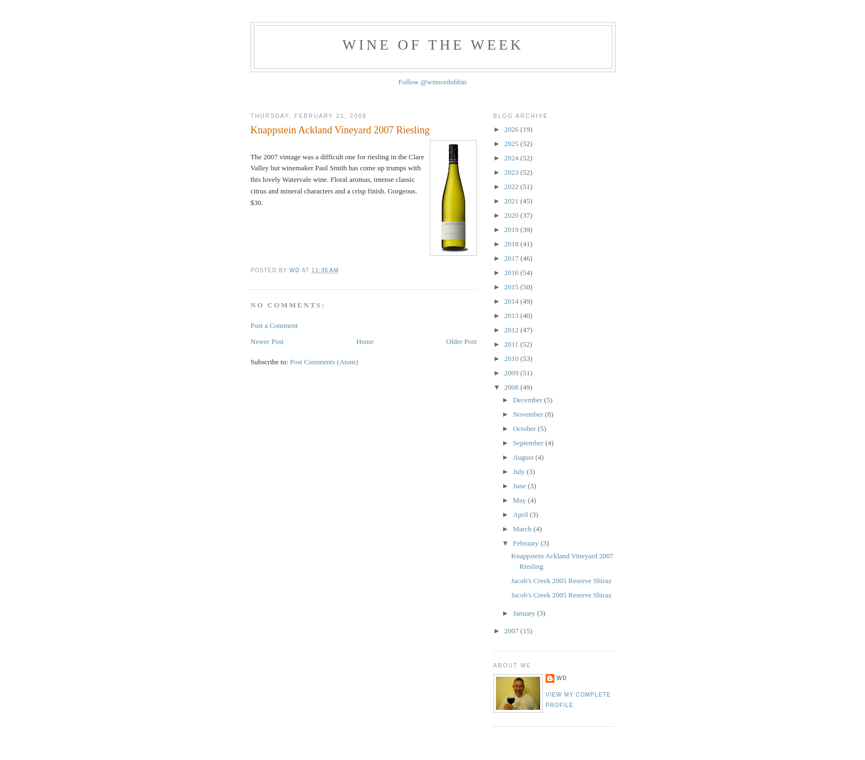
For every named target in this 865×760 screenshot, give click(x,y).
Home (365, 341)
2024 (512, 158)
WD (562, 678)
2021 (512, 201)
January (525, 613)
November (529, 414)
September (529, 443)
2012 (512, 330)
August (524, 457)
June (520, 486)
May (520, 500)
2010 (512, 358)
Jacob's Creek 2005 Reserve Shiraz (561, 580)
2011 (512, 344)
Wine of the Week (433, 45)
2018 (512, 244)
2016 (512, 272)
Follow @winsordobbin (432, 82)
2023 (512, 172)
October (525, 428)
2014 (512, 301)
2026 (512, 129)
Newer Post (267, 341)
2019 (512, 229)
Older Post (461, 341)
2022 (512, 186)
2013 (512, 315)
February (527, 543)
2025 (512, 143)
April (521, 514)
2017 (512, 258)
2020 (512, 215)
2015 (512, 287)
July (520, 471)
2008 (512, 387)
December (528, 400)
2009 (512, 373)
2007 (512, 631)
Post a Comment (274, 325)
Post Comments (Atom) (324, 362)
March (523, 529)
